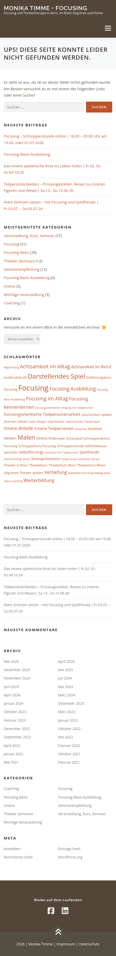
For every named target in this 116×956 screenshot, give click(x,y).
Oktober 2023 (15, 711)
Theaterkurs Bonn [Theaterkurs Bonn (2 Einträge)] (62, 465)
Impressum (65, 944)
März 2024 (66, 695)
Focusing (11, 243)
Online (9, 286)
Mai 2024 (65, 686)
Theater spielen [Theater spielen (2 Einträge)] (31, 472)
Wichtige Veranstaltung (24, 294)
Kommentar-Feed (18, 857)
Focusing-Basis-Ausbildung (27, 154)
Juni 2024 (11, 686)
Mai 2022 (65, 737)
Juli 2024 (65, 678)
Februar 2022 (69, 745)
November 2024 (17, 678)
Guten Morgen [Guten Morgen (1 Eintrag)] (37, 421)
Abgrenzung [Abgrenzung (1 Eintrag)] (11, 367)
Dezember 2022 (17, 728)
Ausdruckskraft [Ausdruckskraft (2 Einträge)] (15, 377)
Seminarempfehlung (21, 269)
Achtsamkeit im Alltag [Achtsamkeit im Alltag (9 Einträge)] (45, 366)
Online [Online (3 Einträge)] (41, 438)
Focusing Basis (16, 252)
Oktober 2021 (69, 754)
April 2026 (66, 661)
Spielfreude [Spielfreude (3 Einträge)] (89, 451)
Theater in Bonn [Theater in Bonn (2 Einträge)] (16, 465)
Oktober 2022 (69, 728)
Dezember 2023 (71, 703)
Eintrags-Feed (69, 848)
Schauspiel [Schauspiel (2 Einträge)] (74, 438)
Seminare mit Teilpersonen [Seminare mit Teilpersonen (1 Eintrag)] (62, 452)
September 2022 (17, 737)
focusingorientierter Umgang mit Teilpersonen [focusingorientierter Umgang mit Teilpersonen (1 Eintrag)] (64, 407)
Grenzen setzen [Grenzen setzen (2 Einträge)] (15, 421)
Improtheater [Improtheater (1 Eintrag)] (56, 421)
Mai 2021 (11, 762)
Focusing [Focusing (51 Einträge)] (33, 388)
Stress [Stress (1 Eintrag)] (26, 459)
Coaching (12, 302)
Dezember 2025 (17, 669)
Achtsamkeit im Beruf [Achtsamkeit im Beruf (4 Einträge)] (91, 367)
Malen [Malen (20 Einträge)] (26, 437)
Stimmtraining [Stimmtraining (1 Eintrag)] (12, 459)
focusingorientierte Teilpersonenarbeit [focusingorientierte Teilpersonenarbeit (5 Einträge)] (42, 414)
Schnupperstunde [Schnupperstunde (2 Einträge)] (70, 446)
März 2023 (66, 711)
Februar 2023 (15, 720)
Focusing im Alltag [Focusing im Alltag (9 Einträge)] (47, 398)
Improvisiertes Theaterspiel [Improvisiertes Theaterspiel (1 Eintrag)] (83, 421)
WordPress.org (70, 857)
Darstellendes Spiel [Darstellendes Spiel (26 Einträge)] (56, 376)
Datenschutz (89, 944)
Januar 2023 (68, 720)
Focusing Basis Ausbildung (27, 277)
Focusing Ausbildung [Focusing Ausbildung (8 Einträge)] (72, 388)
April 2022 (12, 745)
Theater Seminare (19, 260)
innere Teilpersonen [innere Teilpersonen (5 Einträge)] (54, 428)
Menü (107, 28)
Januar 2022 (13, 754)
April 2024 (12, 695)
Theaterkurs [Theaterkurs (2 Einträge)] (38, 465)
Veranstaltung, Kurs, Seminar (29, 235)
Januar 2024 (13, 703)
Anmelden (12, 848)
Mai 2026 (11, 661)
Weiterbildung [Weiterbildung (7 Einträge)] (39, 480)
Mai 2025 (65, 669)
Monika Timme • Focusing (45, 7)
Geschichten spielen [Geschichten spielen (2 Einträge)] (96, 414)
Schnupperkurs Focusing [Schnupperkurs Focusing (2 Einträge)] (37, 446)
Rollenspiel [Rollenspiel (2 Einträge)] (56, 438)
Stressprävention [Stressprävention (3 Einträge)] (45, 458)
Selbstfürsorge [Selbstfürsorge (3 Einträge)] (31, 451)
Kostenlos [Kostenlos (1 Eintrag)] (81, 429)
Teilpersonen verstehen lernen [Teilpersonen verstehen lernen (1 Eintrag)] (80, 459)
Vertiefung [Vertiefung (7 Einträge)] (55, 472)
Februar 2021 (69, 762)
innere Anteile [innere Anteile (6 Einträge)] (18, 428)
